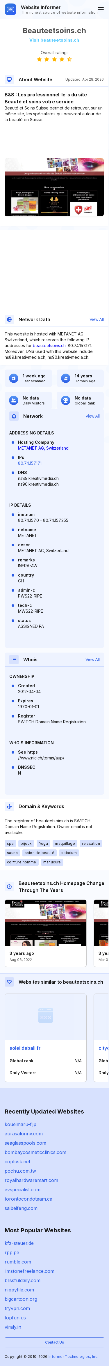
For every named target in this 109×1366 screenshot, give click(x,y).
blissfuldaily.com (22, 1280)
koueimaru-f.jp (20, 1124)
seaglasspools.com (25, 1143)
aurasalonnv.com (24, 1134)
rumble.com (18, 1262)
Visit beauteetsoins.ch (54, 40)
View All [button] (97, 319)
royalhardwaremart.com (31, 1180)
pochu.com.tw (20, 1171)
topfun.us (15, 1318)
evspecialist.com (22, 1189)
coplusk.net (17, 1161)
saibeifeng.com (21, 1208)
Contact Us (54, 1342)
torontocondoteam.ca (28, 1199)
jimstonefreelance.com (29, 1271)
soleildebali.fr (25, 1048)
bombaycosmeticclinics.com (35, 1152)
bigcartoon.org (21, 1299)
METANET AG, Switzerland (43, 448)
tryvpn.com (17, 1308)
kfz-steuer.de (19, 1243)
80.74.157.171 (30, 463)
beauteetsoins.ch (49, 345)
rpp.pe (12, 1252)
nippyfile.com (19, 1290)
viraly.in (13, 1327)
